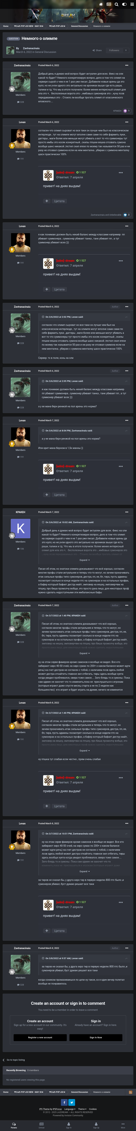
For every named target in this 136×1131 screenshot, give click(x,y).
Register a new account (40, 1037)
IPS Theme (44, 1109)
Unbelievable (115, 215)
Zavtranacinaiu (31, 48)
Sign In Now (96, 1037)
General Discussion (45, 52)
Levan (22, 122)
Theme (82, 1109)
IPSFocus (57, 1109)
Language (69, 1109)
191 (20, 158)
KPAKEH (117, 111)
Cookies (93, 1109)
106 (20, 548)
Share (97, 50)
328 (20, 102)
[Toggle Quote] (43, 316)
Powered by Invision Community (68, 1115)
